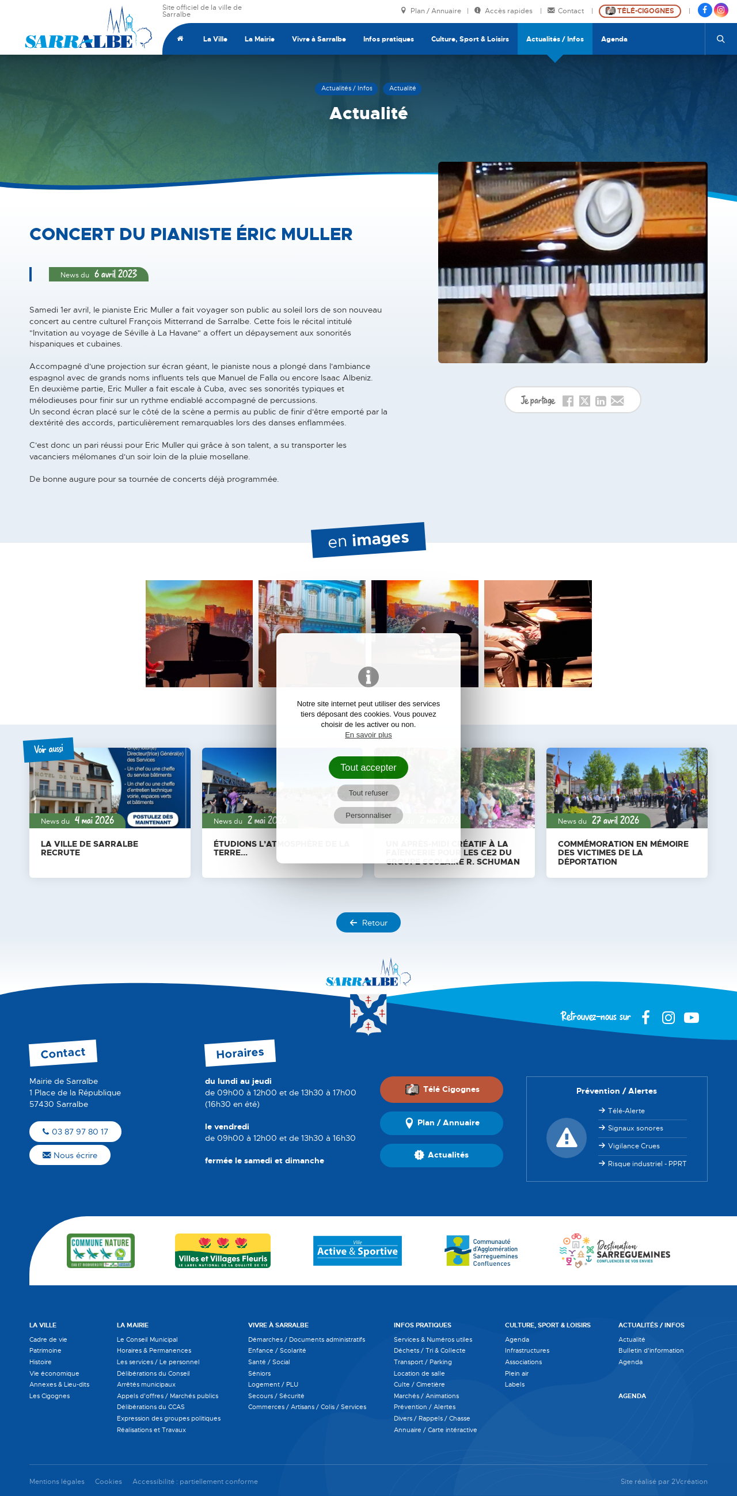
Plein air (517, 1373)
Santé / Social (269, 1362)
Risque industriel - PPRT (647, 1163)
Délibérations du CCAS (151, 1407)
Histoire (40, 1362)
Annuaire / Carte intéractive (435, 1430)
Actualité (631, 1339)
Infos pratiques (388, 39)
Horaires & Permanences (154, 1350)
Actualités (441, 1155)
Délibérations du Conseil (153, 1373)
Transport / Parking (423, 1362)
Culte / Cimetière (419, 1384)
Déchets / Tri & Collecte (430, 1350)
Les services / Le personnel (158, 1362)
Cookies (108, 1482)
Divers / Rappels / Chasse (432, 1418)
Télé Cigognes (442, 1089)
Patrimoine (45, 1350)
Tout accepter (368, 767)
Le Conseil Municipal (147, 1339)
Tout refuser (369, 793)
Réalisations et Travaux (151, 1430)
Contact (567, 11)
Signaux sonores (635, 1128)
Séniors (259, 1373)
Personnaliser (368, 815)
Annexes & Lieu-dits (59, 1384)
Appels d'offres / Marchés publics (167, 1396)
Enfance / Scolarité (277, 1350)
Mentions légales (57, 1482)
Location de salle (419, 1373)
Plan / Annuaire (430, 11)
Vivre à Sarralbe (319, 39)
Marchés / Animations (426, 1396)
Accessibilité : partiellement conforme (195, 1482)
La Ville (215, 39)
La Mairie (260, 39)
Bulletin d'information (651, 1350)
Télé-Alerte (626, 1111)
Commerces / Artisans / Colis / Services (307, 1407)
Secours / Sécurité (276, 1396)
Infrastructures (527, 1350)
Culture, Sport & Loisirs (470, 39)
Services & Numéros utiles (433, 1339)
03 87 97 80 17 (75, 1131)
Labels (515, 1384)
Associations (523, 1362)
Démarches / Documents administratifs (306, 1339)
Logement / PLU (273, 1384)
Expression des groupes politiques (169, 1418)
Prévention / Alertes (424, 1407)
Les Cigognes (49, 1396)
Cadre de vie (48, 1339)
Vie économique (54, 1373)
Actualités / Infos (555, 39)
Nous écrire (70, 1155)
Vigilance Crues (634, 1146)
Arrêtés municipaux (146, 1384)
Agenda (614, 39)
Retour (368, 923)
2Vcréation (689, 1482)
